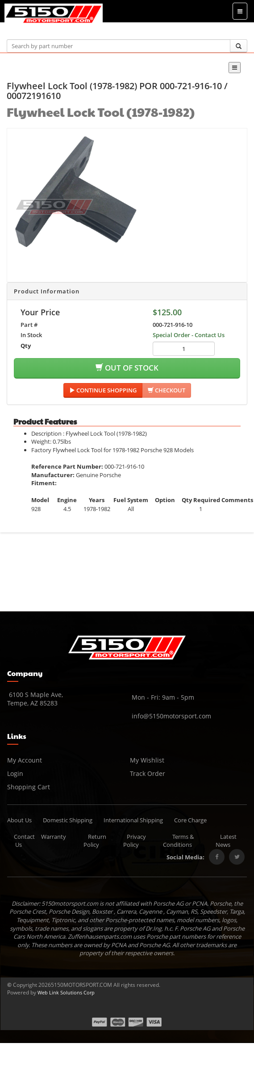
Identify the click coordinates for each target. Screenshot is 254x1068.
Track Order (147, 773)
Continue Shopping (103, 390)
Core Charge (190, 820)
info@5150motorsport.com (170, 716)
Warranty (53, 837)
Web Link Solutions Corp (66, 992)
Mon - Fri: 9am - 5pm (162, 697)
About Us (19, 820)
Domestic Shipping (67, 820)
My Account (24, 760)
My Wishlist (147, 760)
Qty (26, 346)
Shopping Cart (28, 787)
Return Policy (94, 841)
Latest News (226, 841)
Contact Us (24, 841)
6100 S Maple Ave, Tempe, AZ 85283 (35, 698)
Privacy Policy (134, 841)
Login (15, 773)
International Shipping (133, 820)
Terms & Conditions (178, 841)
